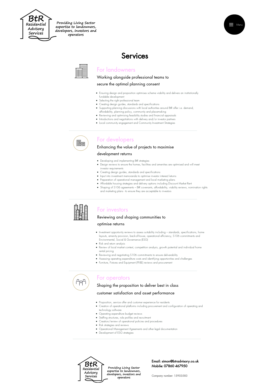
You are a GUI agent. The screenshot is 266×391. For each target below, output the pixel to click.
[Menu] (234, 24)
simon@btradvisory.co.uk (180, 361)
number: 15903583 (175, 376)
